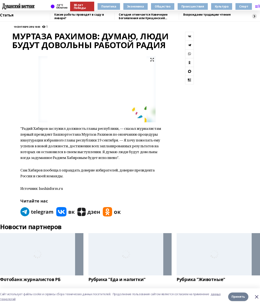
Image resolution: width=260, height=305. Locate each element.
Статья (6, 15)
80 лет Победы (80, 6)
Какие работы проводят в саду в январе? (79, 16)
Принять (238, 297)
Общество (163, 6)
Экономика (135, 6)
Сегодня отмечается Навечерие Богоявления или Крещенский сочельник (143, 16)
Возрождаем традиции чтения (206, 14)
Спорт (243, 6)
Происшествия (192, 6)
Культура (222, 6)
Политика (108, 6)
